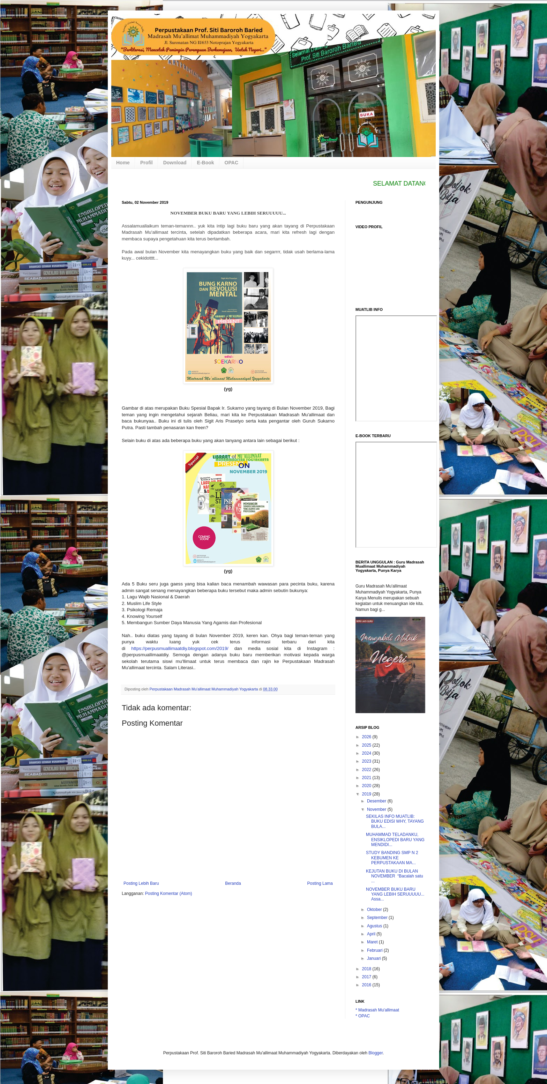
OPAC (231, 162)
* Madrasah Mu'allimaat (377, 1010)
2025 (367, 745)
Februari (375, 950)
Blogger (375, 1053)
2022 (367, 769)
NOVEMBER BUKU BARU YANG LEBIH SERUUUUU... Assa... (395, 894)
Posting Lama (320, 883)
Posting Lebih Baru (141, 883)
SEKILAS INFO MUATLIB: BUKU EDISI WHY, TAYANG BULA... (395, 821)
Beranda (233, 883)
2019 (367, 794)
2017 (367, 976)
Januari (374, 958)
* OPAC (362, 1016)
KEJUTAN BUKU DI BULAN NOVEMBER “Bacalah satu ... (394, 876)
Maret (373, 942)
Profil (146, 162)
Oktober (375, 909)
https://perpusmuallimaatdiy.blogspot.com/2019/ (179, 648)
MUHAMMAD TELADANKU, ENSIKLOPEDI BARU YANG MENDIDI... (395, 839)
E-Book (205, 162)
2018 (367, 968)
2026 (367, 736)
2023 (367, 761)
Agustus (375, 926)
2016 (367, 984)
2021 (367, 777)
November (377, 809)
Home (123, 162)
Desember (377, 801)
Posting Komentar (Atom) (168, 893)
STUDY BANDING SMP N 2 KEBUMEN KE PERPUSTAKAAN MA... (392, 857)
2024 (367, 753)
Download (175, 162)
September (378, 917)
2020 (367, 785)
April (371, 934)
